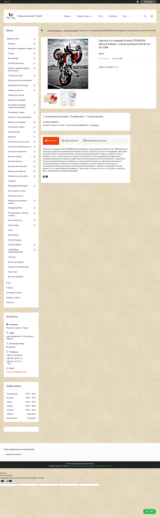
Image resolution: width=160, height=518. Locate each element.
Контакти (10, 302)
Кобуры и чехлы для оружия (19, 117)
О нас (100, 16)
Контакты (113, 16)
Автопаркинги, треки (16, 191)
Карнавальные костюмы (18, 85)
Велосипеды (13, 58)
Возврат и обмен (13, 298)
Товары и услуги (83, 16)
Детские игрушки (15, 161)
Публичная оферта (13, 454)
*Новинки (12, 181)
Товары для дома (15, 76)
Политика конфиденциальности (99, 466)
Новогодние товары (16, 127)
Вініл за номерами (15, 277)
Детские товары (14, 156)
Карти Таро (12, 272)
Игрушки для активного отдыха (17, 202)
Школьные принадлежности (19, 147)
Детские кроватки (70, 31)
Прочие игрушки (14, 240)
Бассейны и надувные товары (20, 48)
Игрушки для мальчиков (18, 176)
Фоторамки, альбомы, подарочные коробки (17, 106)
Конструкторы (14, 132)
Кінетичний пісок (15, 220)
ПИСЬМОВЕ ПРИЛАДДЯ (18, 186)
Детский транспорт (16, 63)
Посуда (11, 53)
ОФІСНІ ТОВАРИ (14, 245)
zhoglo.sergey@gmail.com (16, 372)
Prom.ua (91, 464)
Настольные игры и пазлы (18, 142)
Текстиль (12, 257)
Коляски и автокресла (17, 152)
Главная (67, 16)
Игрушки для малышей (17, 166)
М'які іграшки (13, 235)
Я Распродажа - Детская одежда (18, 214)
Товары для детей (15, 90)
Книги (10, 230)
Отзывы (9, 288)
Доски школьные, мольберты (20, 80)
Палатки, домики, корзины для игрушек (19, 69)
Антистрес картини (16, 262)
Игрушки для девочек (17, 171)
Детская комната (54, 31)
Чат (149, 511)
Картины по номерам (16, 100)
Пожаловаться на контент (78, 466)
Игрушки (11, 44)
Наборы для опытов (16, 95)
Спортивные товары (16, 112)
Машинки (12, 137)
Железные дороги (15, 196)
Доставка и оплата (14, 293)
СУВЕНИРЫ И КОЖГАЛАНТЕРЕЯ (15, 251)
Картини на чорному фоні (18, 267)
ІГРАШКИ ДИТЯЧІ (15, 208)
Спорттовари (13, 225)
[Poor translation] (9, 481)
